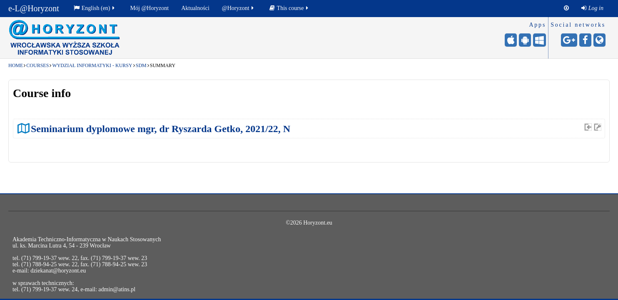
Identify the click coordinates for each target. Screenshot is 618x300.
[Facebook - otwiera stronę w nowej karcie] (585, 40)
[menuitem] (592, 8)
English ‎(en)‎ (95, 8)
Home (15, 65)
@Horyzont (238, 8)
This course (289, 8)
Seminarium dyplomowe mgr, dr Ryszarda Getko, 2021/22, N (160, 128)
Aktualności (195, 8)
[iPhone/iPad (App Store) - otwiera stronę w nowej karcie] (511, 40)
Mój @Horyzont (149, 8)
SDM (141, 65)
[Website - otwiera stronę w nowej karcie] (599, 40)
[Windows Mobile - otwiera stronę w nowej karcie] (539, 40)
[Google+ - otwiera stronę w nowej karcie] (569, 40)
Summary (162, 65)
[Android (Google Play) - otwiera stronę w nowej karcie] (525, 40)
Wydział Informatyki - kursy (92, 65)
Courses (37, 65)
